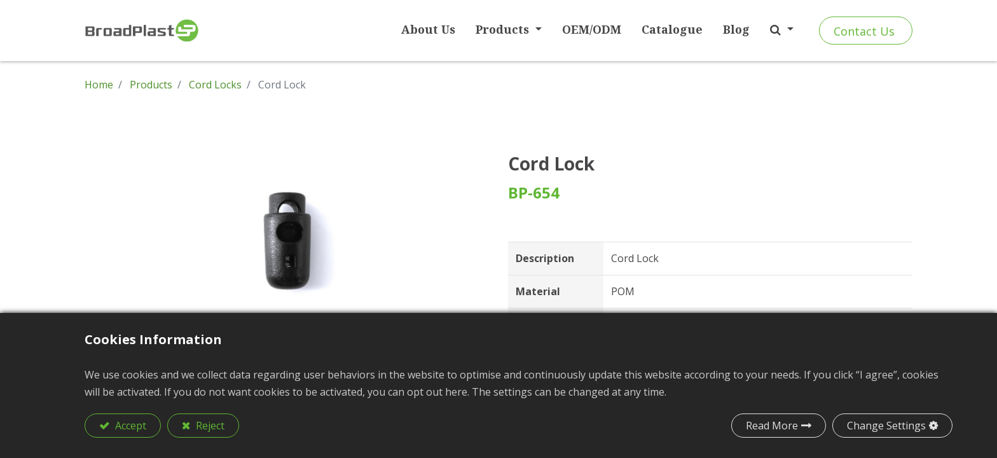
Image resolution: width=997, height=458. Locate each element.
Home (99, 85)
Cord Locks (215, 85)
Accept (129, 426)
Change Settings (886, 426)
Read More (772, 426)
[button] (782, 30)
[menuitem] (428, 30)
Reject (208, 426)
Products (151, 85)
